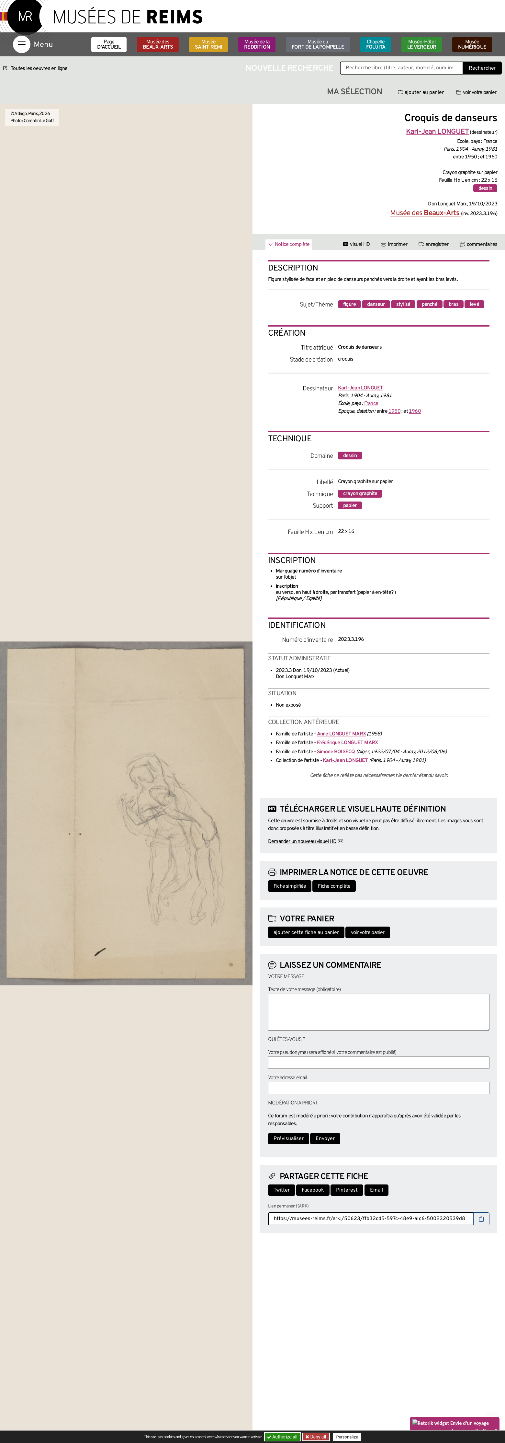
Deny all (317, 1436)
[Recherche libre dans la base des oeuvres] (401, 68)
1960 (415, 411)
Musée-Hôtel (421, 45)
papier (350, 505)
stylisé (403, 304)
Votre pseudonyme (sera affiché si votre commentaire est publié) (332, 1052)
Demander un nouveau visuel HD (302, 841)
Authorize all (282, 1436)
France (371, 403)
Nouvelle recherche (289, 68)
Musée (208, 45)
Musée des (158, 45)
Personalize (347, 1437)
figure (349, 304)
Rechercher (482, 68)
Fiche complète (334, 886)
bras (453, 304)
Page (109, 45)
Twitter (282, 1190)
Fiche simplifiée (290, 886)
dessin (485, 188)
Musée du (318, 45)
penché (429, 304)
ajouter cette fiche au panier (306, 932)
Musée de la (257, 45)
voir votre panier (476, 92)
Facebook (313, 1190)
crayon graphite (360, 494)
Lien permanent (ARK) (288, 1206)
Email (376, 1190)
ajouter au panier (421, 92)
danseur (376, 304)
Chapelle (375, 45)
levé (474, 304)
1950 (394, 411)
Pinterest (347, 1190)
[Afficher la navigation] (21, 44)
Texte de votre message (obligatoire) (304, 990)
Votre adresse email (287, 1078)
